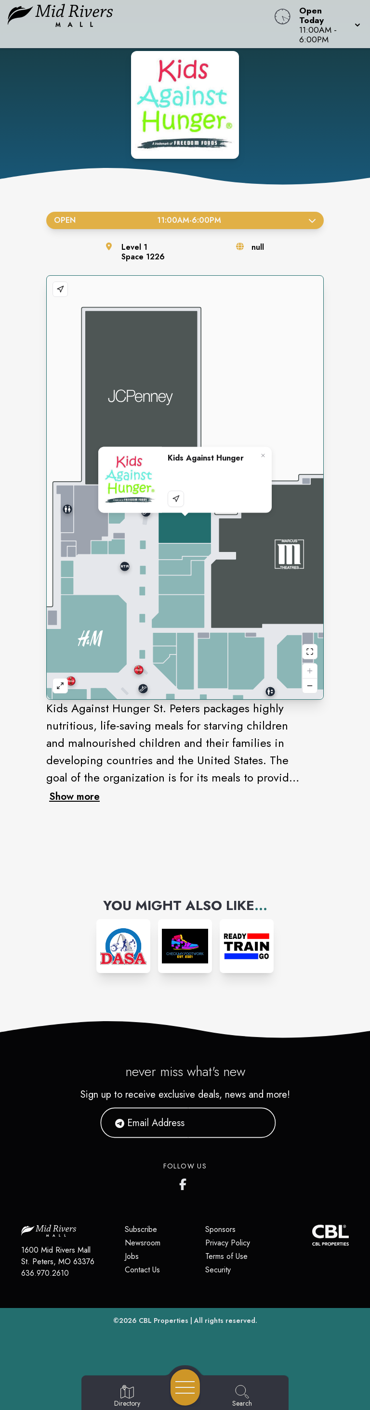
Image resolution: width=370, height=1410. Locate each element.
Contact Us (142, 1269)
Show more (74, 796)
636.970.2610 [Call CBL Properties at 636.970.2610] (45, 1273)
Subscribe (141, 1229)
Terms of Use (226, 1256)
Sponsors (220, 1229)
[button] (326, 24)
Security (218, 1269)
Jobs (132, 1256)
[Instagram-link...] (123, 946)
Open (185, 220)
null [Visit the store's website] (257, 247)
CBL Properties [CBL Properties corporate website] (163, 1320)
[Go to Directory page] (127, 1396)
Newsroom (142, 1242)
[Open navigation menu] (185, 1387)
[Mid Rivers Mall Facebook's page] (185, 1182)
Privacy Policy (227, 1242)
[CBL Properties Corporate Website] (312, 1235)
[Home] (141, 24)
